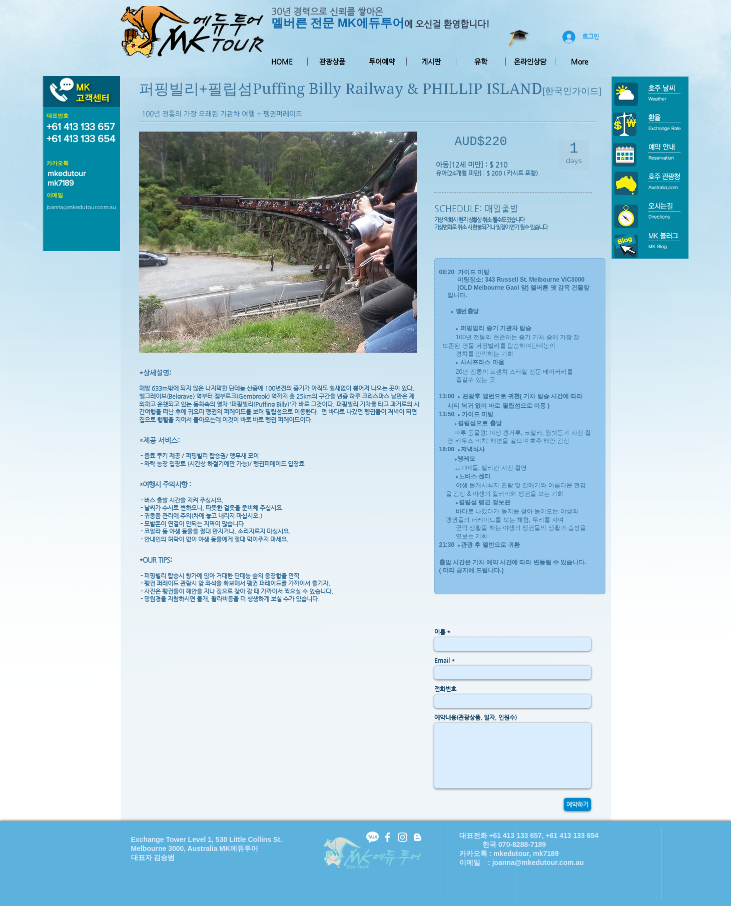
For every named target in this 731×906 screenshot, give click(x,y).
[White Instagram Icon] (402, 837)
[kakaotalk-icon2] (372, 837)
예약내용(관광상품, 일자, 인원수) (475, 717)
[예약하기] (577, 804)
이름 (439, 632)
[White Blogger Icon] (417, 837)
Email (442, 660)
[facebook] (387, 837)
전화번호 (445, 689)
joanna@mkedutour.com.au (81, 207)
